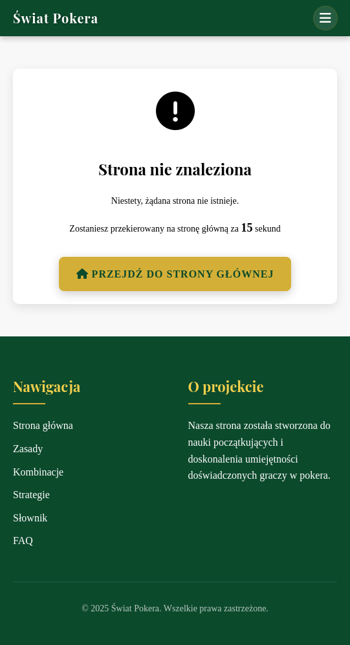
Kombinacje (38, 471)
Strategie (31, 494)
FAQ (23, 540)
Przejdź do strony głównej (175, 273)
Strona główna (43, 425)
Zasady (28, 448)
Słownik (30, 517)
